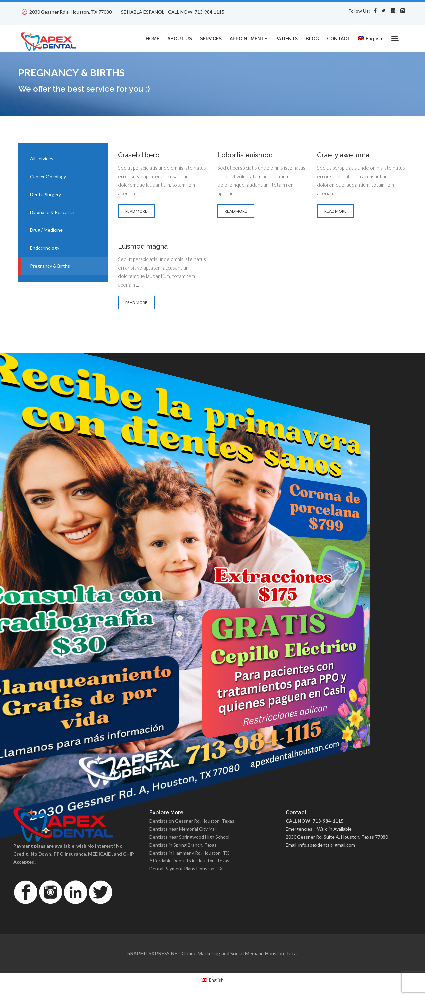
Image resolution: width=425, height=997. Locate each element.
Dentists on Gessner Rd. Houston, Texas (191, 821)
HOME (152, 38)
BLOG (312, 38)
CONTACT (338, 38)
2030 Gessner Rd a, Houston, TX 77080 (70, 12)
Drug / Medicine (46, 230)
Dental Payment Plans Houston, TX (186, 868)
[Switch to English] (212, 979)
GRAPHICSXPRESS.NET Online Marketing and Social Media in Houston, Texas (213, 953)
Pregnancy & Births (50, 266)
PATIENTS (286, 38)
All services (41, 158)
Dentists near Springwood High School (189, 837)
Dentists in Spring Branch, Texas (183, 845)
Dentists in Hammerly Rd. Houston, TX (189, 853)
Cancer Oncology (48, 176)
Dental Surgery (45, 194)
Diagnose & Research (52, 212)
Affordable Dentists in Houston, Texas (189, 860)
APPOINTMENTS (248, 38)
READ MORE (136, 211)
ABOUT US (179, 38)
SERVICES (211, 38)
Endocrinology (44, 248)
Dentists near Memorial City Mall (183, 829)
